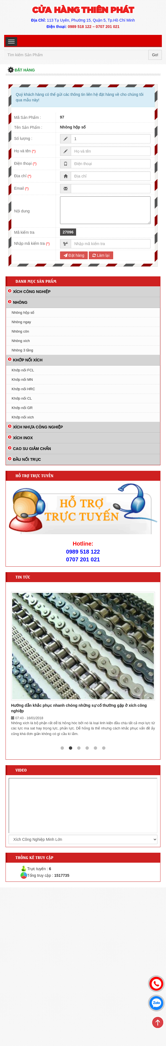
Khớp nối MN (22, 379)
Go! (155, 55)
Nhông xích (21, 341)
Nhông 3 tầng (22, 350)
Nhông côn (20, 331)
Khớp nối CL (22, 398)
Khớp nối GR (22, 408)
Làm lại (100, 255)
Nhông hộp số (23, 312)
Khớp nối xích (23, 417)
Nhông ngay (21, 322)
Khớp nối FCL (23, 370)
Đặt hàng (74, 255)
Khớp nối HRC (23, 389)
